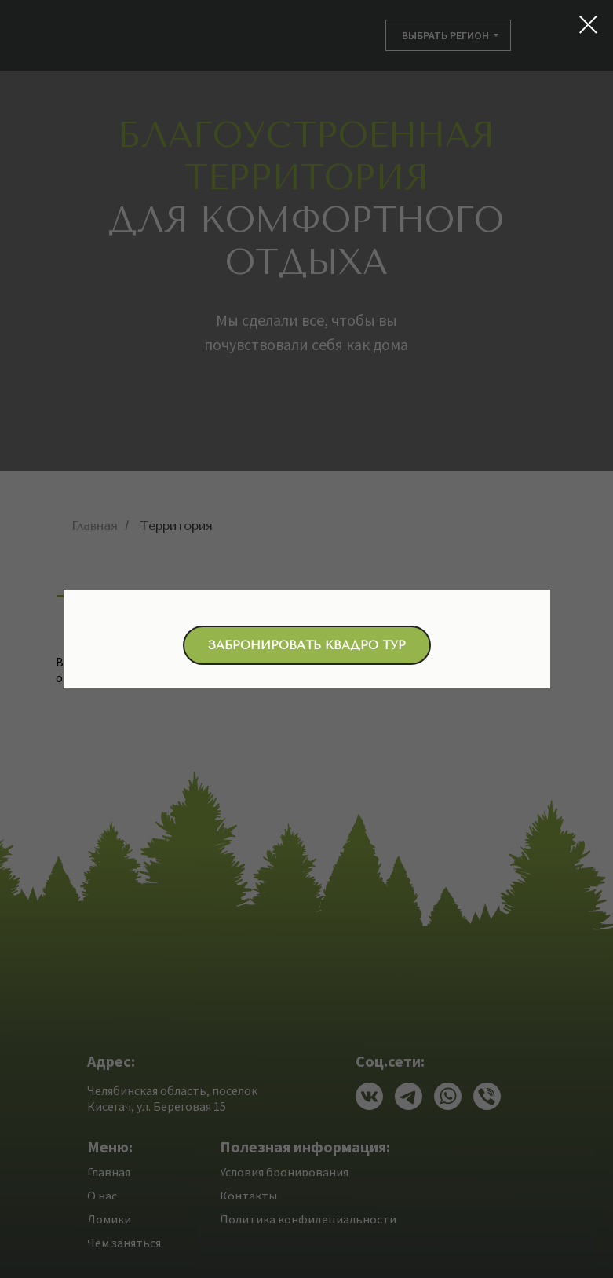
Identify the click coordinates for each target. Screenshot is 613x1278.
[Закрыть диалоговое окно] (588, 25)
